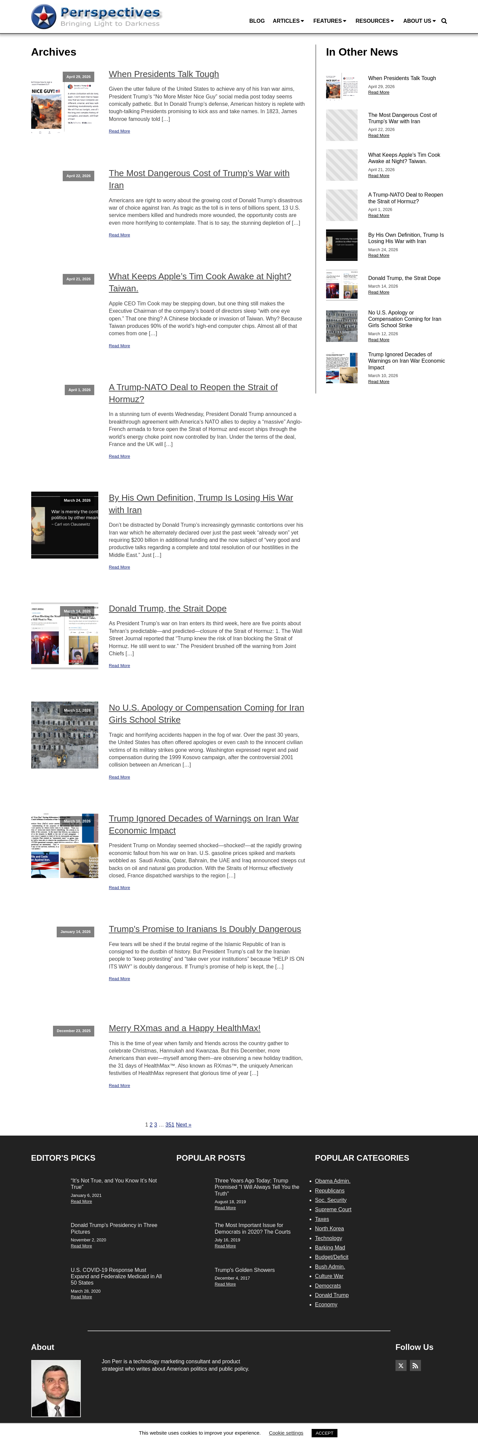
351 (169, 1125)
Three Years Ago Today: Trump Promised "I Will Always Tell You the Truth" (257, 1187)
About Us (420, 21)
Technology (328, 1238)
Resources (375, 21)
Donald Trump (332, 1295)
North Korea (329, 1228)
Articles (289, 21)
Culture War (329, 1276)
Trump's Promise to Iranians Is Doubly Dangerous (205, 929)
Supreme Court (333, 1209)
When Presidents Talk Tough (164, 74)
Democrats (328, 1286)
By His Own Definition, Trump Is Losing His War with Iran (201, 504)
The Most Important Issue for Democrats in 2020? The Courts (252, 1228)
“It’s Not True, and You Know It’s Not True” (114, 1184)
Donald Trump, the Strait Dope (168, 608)
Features (330, 21)
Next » (183, 1125)
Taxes (322, 1219)
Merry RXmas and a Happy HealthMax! (185, 1028)
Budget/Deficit (332, 1257)
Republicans (329, 1191)
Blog (257, 21)
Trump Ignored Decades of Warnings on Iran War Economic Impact (204, 824)
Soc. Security (331, 1200)
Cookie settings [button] (286, 1433)
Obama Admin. (333, 1181)
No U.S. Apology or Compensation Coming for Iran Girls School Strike (206, 714)
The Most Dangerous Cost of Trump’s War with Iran (199, 179)
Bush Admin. (330, 1267)
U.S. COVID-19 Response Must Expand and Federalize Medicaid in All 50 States (116, 1276)
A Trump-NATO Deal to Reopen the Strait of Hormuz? (193, 393)
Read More (119, 131)
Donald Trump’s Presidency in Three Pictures (114, 1228)
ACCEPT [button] (324, 1433)
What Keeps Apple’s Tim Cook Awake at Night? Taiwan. (200, 282)
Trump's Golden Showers (245, 1270)
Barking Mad (330, 1247)
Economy (326, 1304)
